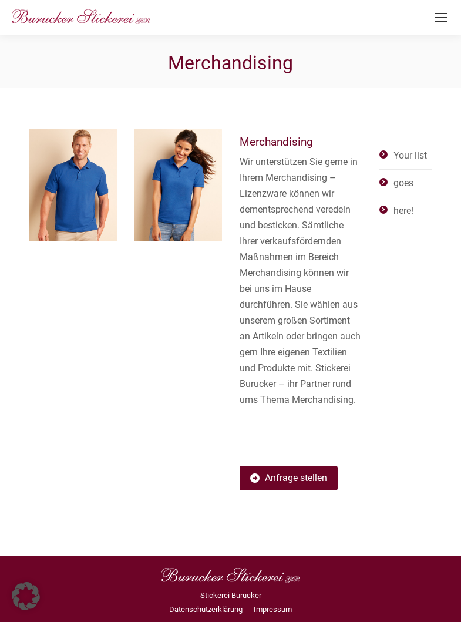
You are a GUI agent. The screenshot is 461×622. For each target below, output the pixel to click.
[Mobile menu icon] (441, 17)
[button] (26, 596)
